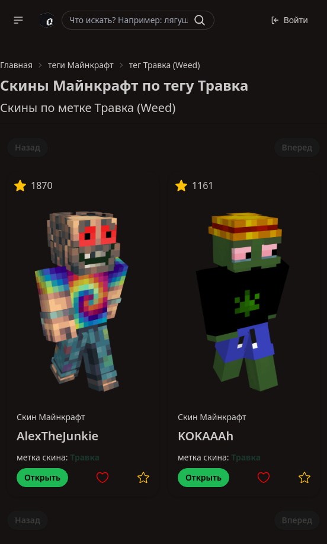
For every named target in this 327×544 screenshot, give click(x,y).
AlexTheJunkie (57, 436)
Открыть (42, 477)
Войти (289, 19)
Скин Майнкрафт (51, 417)
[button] (18, 20)
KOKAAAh (205, 436)
